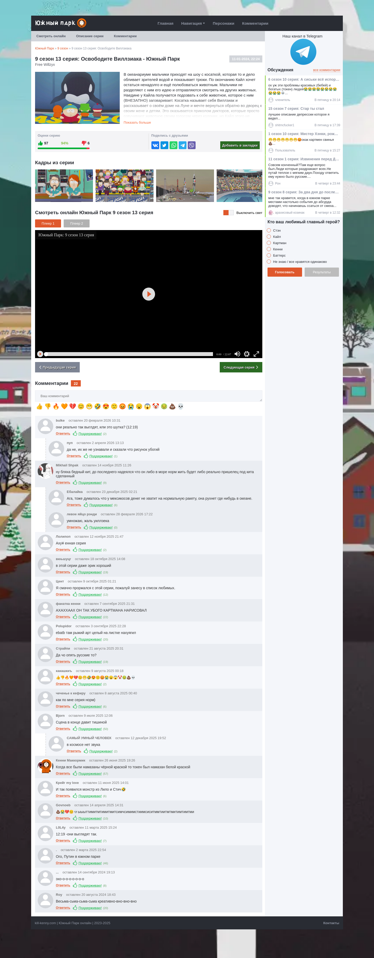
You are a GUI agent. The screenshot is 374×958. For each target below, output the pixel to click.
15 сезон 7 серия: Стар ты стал (296, 108)
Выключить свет (249, 213)
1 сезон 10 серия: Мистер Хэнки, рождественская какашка (303, 134)
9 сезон (62, 48)
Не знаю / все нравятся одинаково (299, 262)
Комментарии (255, 23)
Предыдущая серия (57, 367)
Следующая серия (242, 367)
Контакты (331, 923)
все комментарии (326, 70)
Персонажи (223, 23)
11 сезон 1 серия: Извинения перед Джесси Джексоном (303, 159)
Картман (279, 243)
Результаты (322, 272)
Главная (165, 23)
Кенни (277, 249)
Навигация (191, 23)
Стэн (276, 230)
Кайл (276, 237)
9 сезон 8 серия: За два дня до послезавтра (303, 192)
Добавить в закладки (240, 145)
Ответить (63, 433)
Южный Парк (44, 48)
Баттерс (279, 255)
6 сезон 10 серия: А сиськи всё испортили (303, 79)
